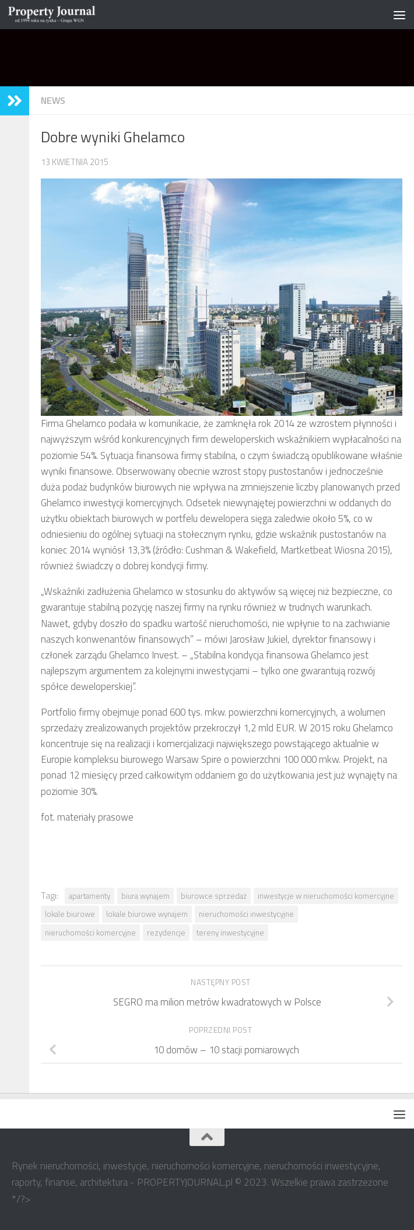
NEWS (53, 100)
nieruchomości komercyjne (90, 932)
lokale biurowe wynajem (147, 914)
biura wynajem (145, 896)
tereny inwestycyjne (230, 932)
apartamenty (89, 896)
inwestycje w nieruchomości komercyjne (326, 896)
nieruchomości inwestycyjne (246, 914)
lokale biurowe (70, 914)
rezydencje (166, 932)
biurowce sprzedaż (214, 896)
